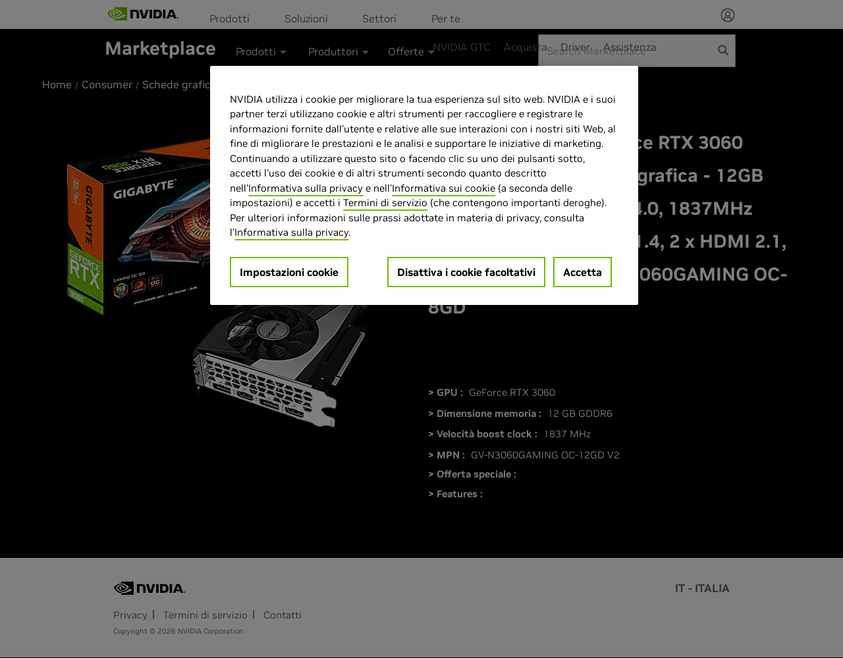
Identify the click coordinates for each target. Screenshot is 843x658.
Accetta (582, 272)
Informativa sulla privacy (305, 188)
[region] (424, 185)
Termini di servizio (385, 202)
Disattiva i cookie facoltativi (466, 272)
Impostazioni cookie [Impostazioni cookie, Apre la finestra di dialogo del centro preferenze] (289, 272)
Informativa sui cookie (443, 188)
